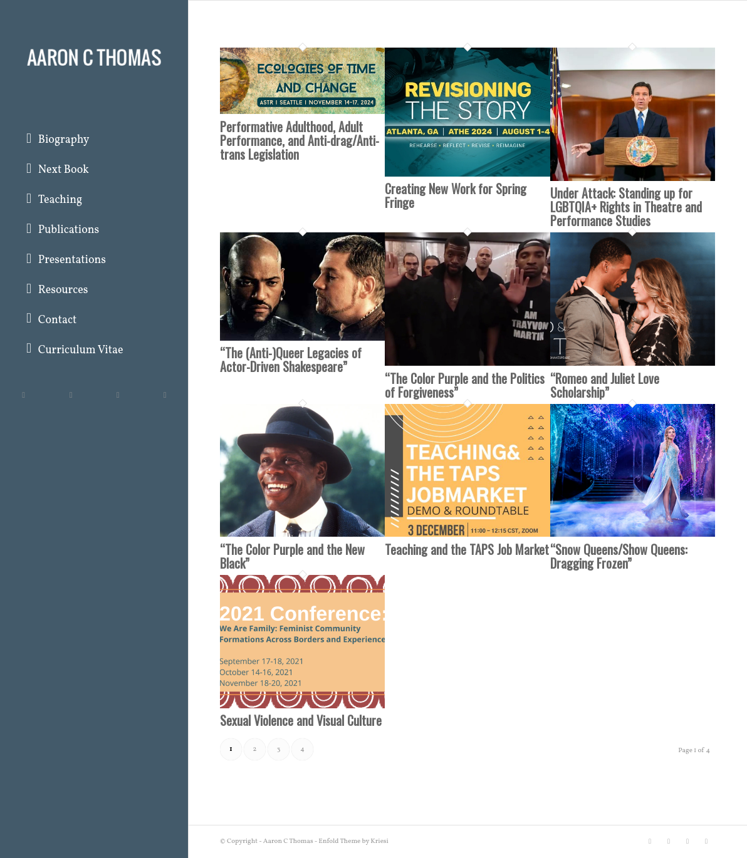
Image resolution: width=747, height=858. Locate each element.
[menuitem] (94, 141)
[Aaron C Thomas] (94, 56)
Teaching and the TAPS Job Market (467, 549)
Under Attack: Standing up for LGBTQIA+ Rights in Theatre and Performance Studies (626, 206)
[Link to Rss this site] (164, 395)
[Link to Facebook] (70, 395)
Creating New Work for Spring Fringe (455, 195)
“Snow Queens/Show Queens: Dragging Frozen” (618, 556)
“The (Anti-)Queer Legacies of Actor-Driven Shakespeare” (291, 359)
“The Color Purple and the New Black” (292, 556)
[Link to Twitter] (23, 395)
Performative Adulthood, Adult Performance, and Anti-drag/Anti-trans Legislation (299, 140)
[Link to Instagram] (117, 395)
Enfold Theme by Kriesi (353, 841)
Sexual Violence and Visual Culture (301, 720)
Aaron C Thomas (288, 841)
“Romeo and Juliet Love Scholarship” (604, 385)
